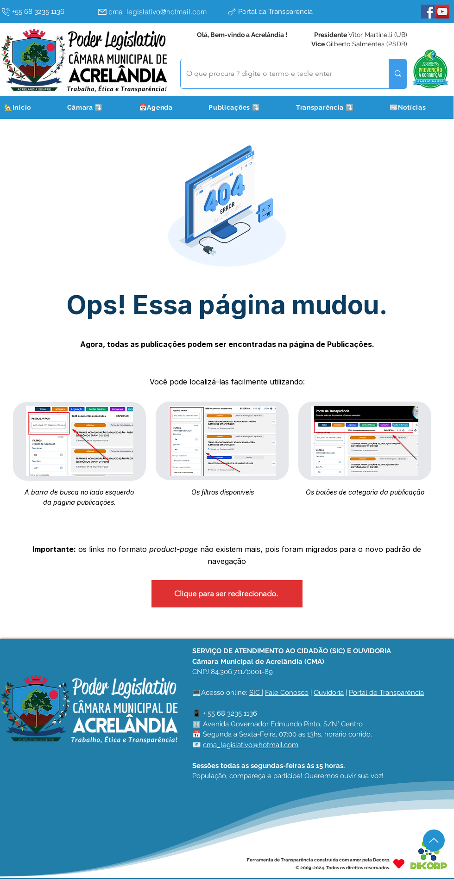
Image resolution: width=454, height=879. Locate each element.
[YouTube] (442, 12)
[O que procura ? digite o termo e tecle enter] (277, 73)
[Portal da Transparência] (290, 11)
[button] (97, 107)
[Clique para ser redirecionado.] (227, 593)
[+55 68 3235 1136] (46, 11)
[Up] (434, 840)
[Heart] (399, 863)
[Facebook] (428, 12)
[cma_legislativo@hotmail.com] (160, 11)
